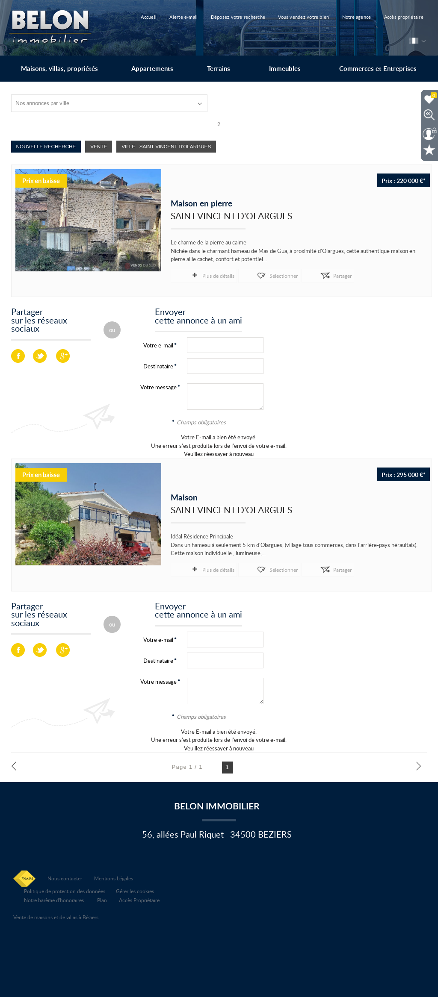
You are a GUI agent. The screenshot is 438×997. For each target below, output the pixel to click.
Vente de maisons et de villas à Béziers (55, 915)
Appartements (152, 68)
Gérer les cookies (135, 889)
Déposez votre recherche (235, 17)
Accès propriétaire (386, 17)
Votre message (158, 387)
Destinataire (158, 366)
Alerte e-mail (186, 17)
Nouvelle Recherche (46, 146)
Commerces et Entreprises (378, 68)
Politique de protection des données (64, 889)
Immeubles (285, 68)
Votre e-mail (158, 345)
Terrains (218, 68)
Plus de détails (202, 275)
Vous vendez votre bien (295, 17)
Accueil (155, 17)
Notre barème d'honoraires (54, 898)
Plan (102, 898)
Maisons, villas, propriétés (59, 68)
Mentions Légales (113, 876)
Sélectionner (251, 275)
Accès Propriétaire (139, 898)
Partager (294, 275)
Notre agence (343, 17)
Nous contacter (64, 876)
